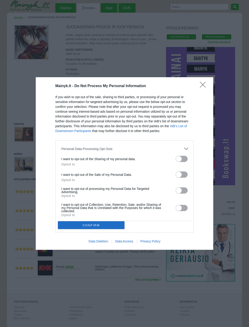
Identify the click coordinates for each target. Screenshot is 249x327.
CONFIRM (91, 225)
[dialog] (124, 163)
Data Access (124, 241)
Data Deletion (98, 241)
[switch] (182, 159)
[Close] (204, 86)
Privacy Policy (150, 241)
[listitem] (124, 148)
